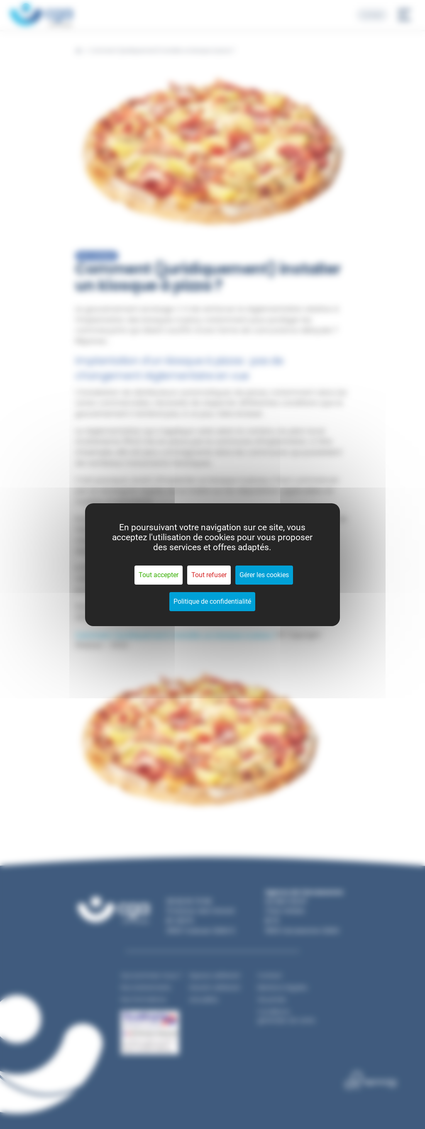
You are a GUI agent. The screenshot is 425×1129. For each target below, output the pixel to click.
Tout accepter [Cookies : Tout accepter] (158, 575)
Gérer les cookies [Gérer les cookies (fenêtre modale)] (264, 575)
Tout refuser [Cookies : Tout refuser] (209, 575)
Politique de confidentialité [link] (212, 601)
